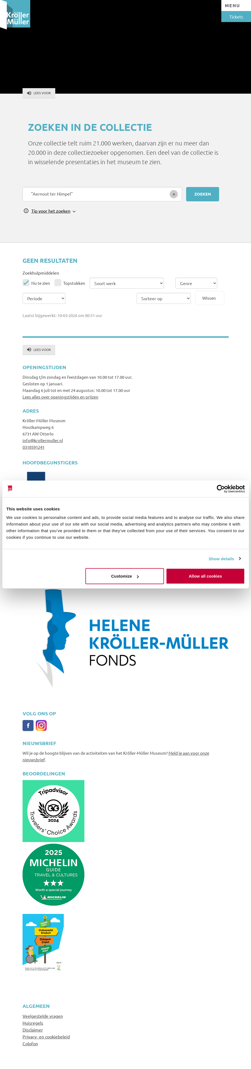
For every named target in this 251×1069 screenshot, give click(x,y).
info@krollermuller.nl (43, 440)
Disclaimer (33, 1029)
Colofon (30, 1043)
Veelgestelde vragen (43, 1016)
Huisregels (33, 1022)
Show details (221, 558)
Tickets (236, 16)
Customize (125, 576)
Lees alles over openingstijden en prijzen (60, 396)
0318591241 (34, 447)
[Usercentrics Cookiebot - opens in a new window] (221, 489)
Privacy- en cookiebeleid (46, 1036)
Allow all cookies (205, 576)
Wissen (209, 298)
